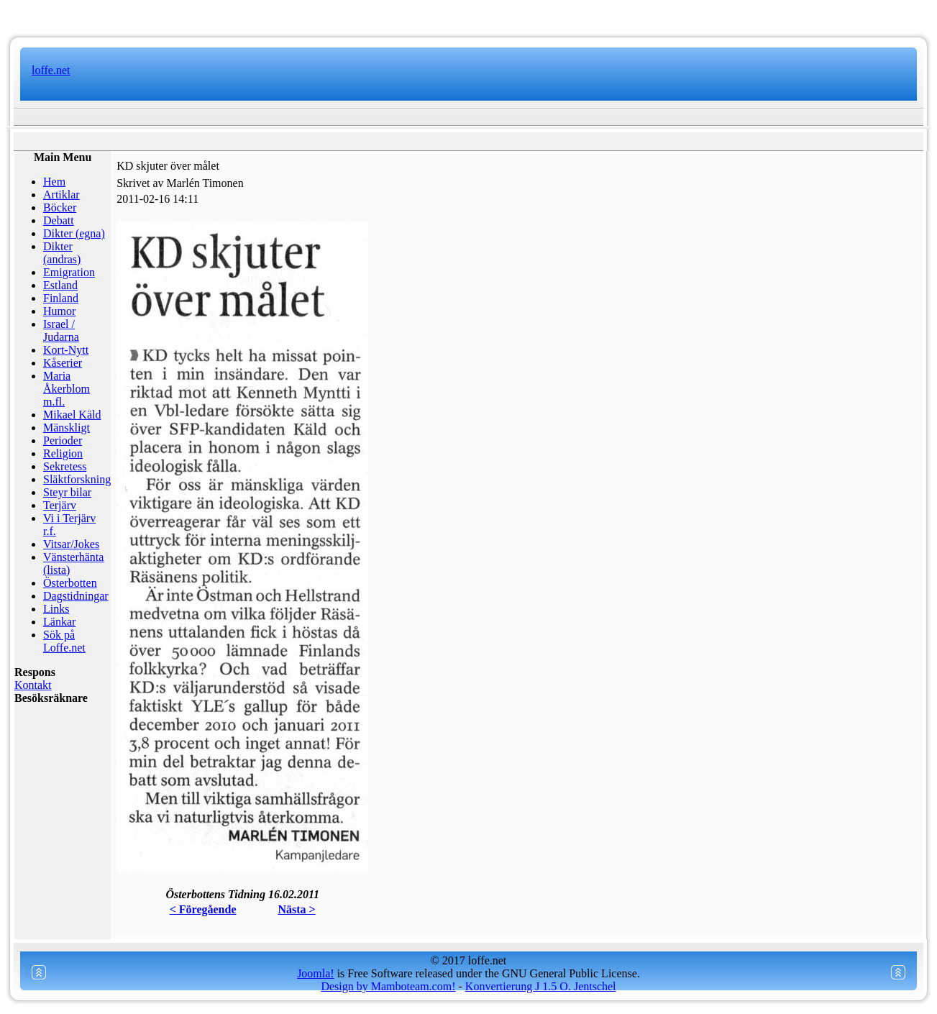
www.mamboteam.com (468, 14)
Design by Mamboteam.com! (388, 986)
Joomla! (315, 973)
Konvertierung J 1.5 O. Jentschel (540, 986)
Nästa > (297, 909)
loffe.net (51, 70)
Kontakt (33, 685)
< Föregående (203, 909)
